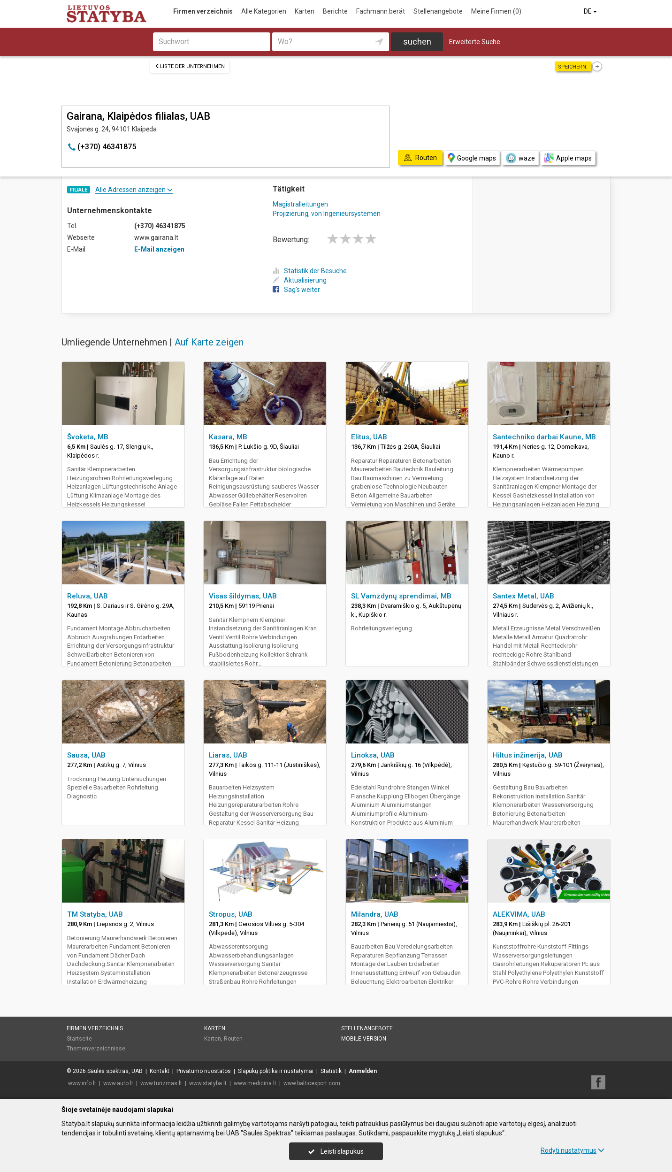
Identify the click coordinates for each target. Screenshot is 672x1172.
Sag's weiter (296, 289)
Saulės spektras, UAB (115, 1071)
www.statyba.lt (208, 1083)
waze (520, 158)
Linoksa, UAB (373, 755)
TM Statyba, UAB (95, 914)
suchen (417, 41)
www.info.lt (82, 1083)
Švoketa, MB (87, 437)
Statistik (331, 1071)
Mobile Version (363, 1038)
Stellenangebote (438, 11)
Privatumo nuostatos (203, 1071)
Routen (233, 1038)
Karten (304, 11)
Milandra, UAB (374, 914)
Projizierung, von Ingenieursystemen (327, 213)
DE (591, 11)
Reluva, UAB (87, 596)
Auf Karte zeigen (209, 342)
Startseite (79, 1038)
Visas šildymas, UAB (243, 596)
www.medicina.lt (255, 1083)
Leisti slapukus (336, 1151)
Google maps (472, 158)
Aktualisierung (300, 280)
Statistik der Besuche (310, 271)
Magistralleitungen (300, 204)
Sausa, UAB (86, 755)
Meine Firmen (496, 11)
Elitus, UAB (369, 437)
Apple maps (568, 158)
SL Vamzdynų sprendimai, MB (401, 596)
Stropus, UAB (230, 914)
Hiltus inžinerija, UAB (528, 755)
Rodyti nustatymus (572, 1150)
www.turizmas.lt (161, 1083)
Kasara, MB (228, 437)
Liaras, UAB (228, 755)
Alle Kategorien (263, 11)
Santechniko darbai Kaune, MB (544, 437)
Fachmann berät (380, 11)
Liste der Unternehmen (190, 66)
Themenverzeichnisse (96, 1048)
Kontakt (159, 1071)
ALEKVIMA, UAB (519, 914)
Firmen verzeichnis (203, 11)
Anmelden (363, 1071)
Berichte (335, 11)
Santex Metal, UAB (523, 596)
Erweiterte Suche (474, 42)
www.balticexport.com (311, 1083)
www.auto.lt (118, 1083)
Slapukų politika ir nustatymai (275, 1071)
